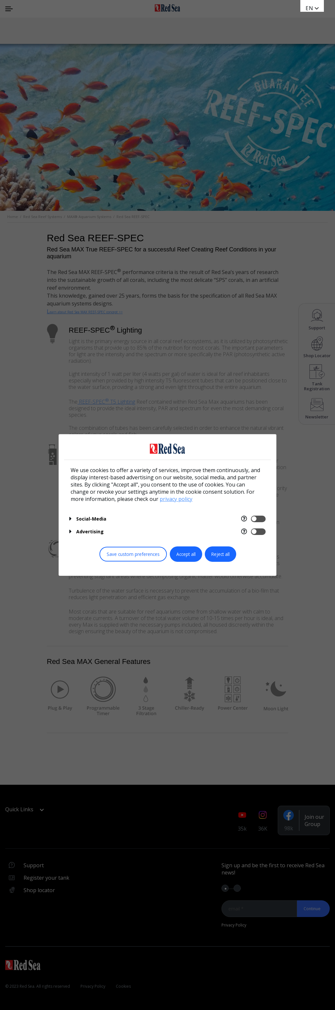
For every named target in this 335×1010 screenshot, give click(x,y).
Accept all (186, 554)
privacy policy (176, 499)
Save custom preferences (133, 554)
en (309, 8)
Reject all (220, 554)
